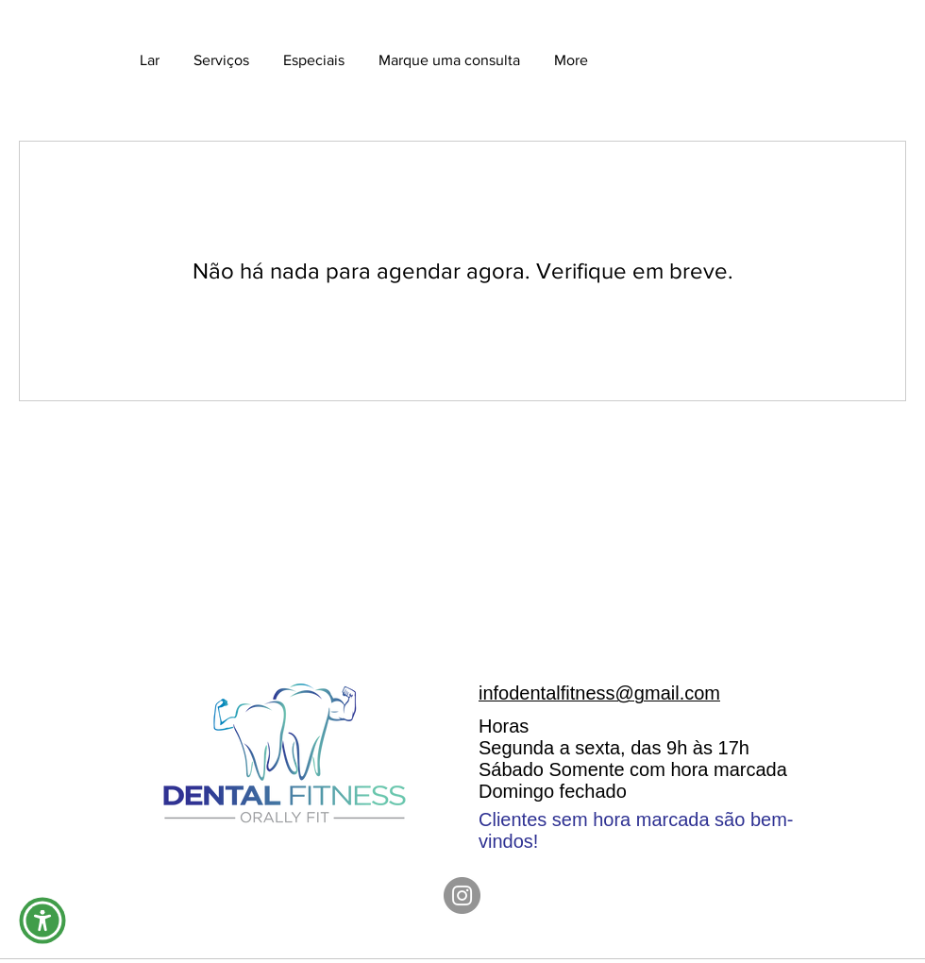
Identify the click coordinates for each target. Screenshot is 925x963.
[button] (42, 920)
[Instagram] (462, 895)
